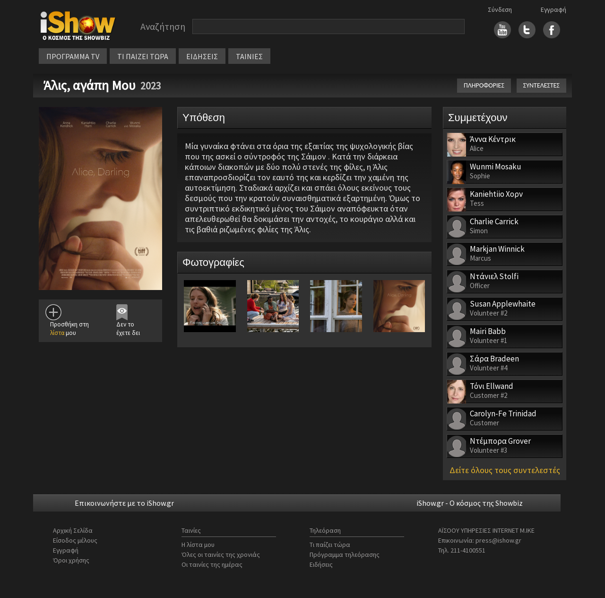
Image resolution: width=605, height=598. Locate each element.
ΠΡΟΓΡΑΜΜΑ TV (72, 56)
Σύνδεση (500, 9)
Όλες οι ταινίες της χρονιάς (221, 554)
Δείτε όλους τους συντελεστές (504, 470)
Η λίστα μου (198, 544)
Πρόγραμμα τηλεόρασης (345, 554)
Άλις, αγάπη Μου (89, 85)
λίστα (57, 333)
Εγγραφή (553, 9)
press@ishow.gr (498, 540)
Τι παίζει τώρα (330, 544)
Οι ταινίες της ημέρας (212, 564)
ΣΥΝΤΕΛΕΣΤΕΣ (541, 85)
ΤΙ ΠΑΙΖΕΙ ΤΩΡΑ (142, 56)
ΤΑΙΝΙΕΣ (249, 56)
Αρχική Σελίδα (73, 530)
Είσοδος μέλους (75, 540)
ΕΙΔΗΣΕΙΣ (202, 56)
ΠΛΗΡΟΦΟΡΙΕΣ (484, 85)
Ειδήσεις (321, 564)
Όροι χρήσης (71, 560)
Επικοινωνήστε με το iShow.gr (124, 503)
